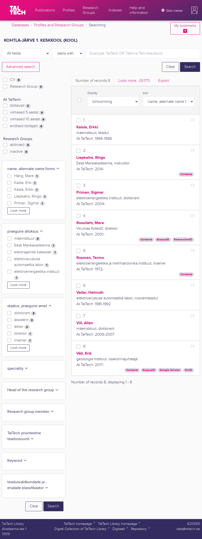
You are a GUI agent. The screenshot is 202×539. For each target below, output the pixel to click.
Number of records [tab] (92, 80)
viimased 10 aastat (28, 119)
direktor (23, 333)
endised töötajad (27, 126)
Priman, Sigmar (29, 203)
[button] (194, 10)
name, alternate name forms (33, 169)
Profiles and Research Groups (59, 25)
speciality (17, 368)
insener (23, 340)
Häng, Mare (26, 176)
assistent (24, 320)
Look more (18, 211)
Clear (170, 67)
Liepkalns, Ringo (30, 196)
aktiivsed (20, 144)
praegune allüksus (25, 231)
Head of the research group (33, 390)
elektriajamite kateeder (35, 252)
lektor (22, 326)
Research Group (26, 86)
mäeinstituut (27, 238)
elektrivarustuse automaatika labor (31, 262)
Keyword (17, 460)
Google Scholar (170, 370)
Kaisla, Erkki (26, 189)
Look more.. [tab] (134, 80)
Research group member (30, 411)
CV (15, 79)
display (92, 93)
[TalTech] (17, 10)
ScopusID (163, 239)
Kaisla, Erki (25, 182)
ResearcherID (183, 239)
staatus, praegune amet (29, 306)
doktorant (25, 313)
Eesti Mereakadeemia (35, 245)
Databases (20, 25)
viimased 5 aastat (27, 112)
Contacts (186, 174)
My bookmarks (185, 28)
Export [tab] (163, 80)
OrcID (188, 370)
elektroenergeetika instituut (36, 274)
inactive (19, 151)
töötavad (20, 105)
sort (145, 93)
